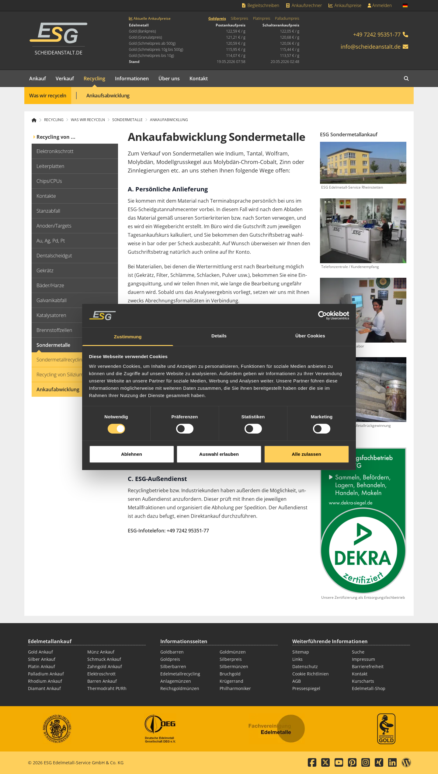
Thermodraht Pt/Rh (107, 688)
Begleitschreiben (260, 5)
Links (297, 659)
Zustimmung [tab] (128, 320)
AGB (296, 681)
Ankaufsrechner (303, 5)
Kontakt (198, 78)
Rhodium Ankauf (45, 681)
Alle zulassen (306, 437)
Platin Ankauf (41, 666)
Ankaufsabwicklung (108, 95)
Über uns (169, 78)
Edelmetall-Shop (368, 688)
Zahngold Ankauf (104, 666)
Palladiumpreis (287, 18)
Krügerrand (231, 681)
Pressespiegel (306, 688)
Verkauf (65, 78)
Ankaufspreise (344, 5)
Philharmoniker (235, 688)
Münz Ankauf (100, 652)
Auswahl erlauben (219, 437)
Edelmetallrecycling (180, 674)
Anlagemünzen (175, 681)
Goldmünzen (233, 652)
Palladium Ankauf (46, 674)
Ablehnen (131, 437)
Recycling (94, 78)
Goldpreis (217, 18)
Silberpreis (239, 18)
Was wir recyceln (47, 95)
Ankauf (37, 78)
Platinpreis (261, 18)
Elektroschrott (101, 674)
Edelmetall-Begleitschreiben (160, 460)
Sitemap (300, 652)
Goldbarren (172, 652)
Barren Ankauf (102, 681)
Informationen (132, 78)
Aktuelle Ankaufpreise (150, 18)
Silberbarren (173, 666)
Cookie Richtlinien (310, 674)
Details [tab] (219, 319)
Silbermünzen (234, 666)
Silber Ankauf (41, 659)
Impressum (363, 659)
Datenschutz (305, 666)
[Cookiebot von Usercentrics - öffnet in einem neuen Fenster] (322, 299)
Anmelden (379, 5)
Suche (358, 652)
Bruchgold (230, 674)
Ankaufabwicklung (169, 119)
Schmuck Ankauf (104, 659)
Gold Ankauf (40, 652)
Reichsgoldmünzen (179, 688)
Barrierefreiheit (368, 666)
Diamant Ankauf (44, 688)
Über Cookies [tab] (310, 319)
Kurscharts (363, 681)
